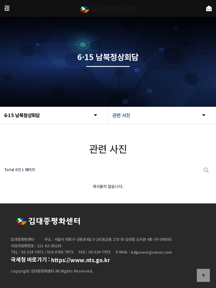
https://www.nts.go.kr (80, 260)
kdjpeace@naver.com (151, 252)
